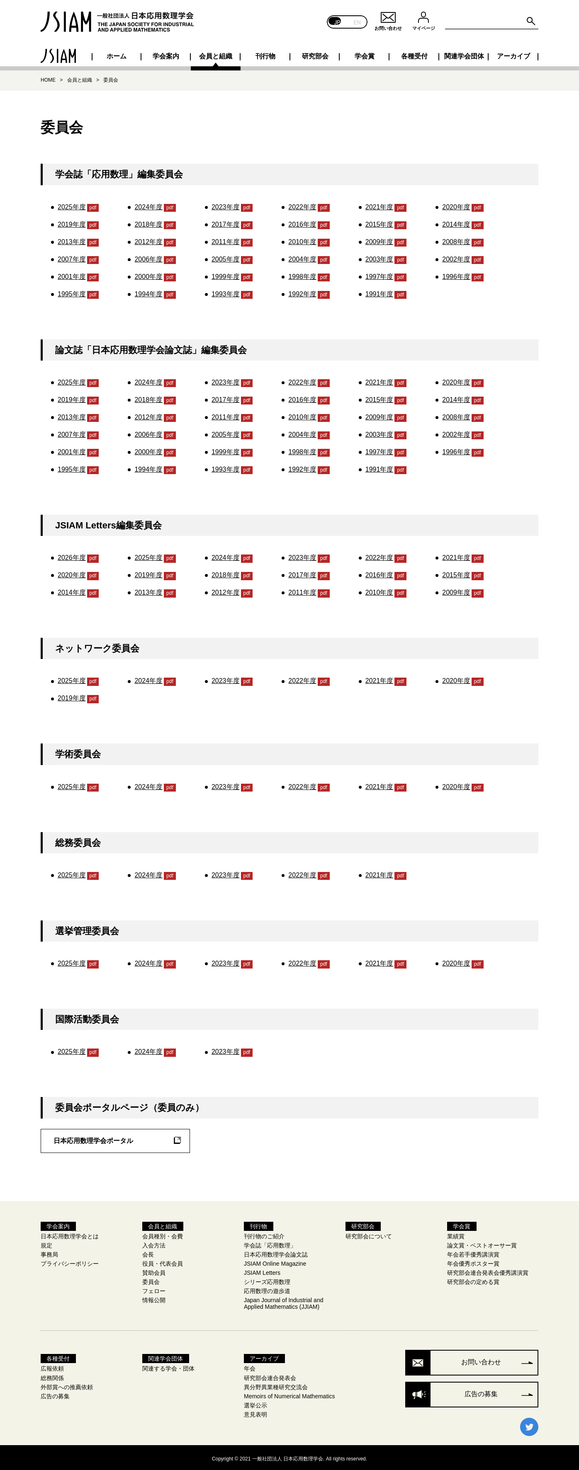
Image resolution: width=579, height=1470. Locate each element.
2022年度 (302, 204)
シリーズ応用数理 (267, 1279)
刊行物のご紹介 (264, 1233)
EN (357, 22)
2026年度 (72, 555)
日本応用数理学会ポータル (93, 1138)
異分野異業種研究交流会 (276, 1384)
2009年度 (379, 239)
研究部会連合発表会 (270, 1375)
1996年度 (456, 274)
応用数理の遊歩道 (267, 1288)
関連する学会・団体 (168, 1366)
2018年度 (148, 221)
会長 (148, 1252)
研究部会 (289, 54)
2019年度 (72, 221)
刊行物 (234, 54)
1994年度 (148, 291)
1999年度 (226, 274)
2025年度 (72, 204)
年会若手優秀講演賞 (473, 1252)
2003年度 (379, 256)
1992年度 (302, 291)
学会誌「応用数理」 (270, 1243)
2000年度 (148, 274)
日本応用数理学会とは (70, 1233)
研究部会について (368, 1233)
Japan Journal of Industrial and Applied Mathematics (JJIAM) (283, 1301)
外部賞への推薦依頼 (67, 1384)
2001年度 (72, 274)
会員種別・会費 (162, 1233)
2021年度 (379, 204)
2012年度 (148, 239)
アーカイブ (510, 54)
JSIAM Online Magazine (275, 1261)
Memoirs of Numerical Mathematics (289, 1393)
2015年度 (379, 221)
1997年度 (379, 274)
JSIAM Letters (262, 1270)
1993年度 (226, 291)
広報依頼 (52, 1366)
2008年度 (456, 239)
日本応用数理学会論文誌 (276, 1252)
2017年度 (226, 221)
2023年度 (226, 204)
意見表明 (255, 1412)
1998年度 (302, 274)
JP (337, 22)
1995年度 (72, 291)
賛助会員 (153, 1270)
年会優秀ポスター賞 (473, 1261)
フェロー (153, 1288)
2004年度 (302, 256)
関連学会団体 (455, 54)
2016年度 (302, 221)
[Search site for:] (491, 21)
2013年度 (72, 239)
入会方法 (153, 1243)
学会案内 (123, 54)
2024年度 (148, 204)
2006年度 (148, 256)
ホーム (68, 54)
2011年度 (226, 239)
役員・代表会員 (162, 1261)
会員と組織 (178, 54)
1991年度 (379, 291)
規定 (46, 1243)
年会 (249, 1366)
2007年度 (72, 256)
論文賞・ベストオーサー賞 (482, 1243)
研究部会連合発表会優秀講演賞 (487, 1270)
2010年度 (302, 239)
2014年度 (456, 221)
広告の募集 (55, 1393)
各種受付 (400, 54)
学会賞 (345, 54)
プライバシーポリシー (70, 1261)
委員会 (151, 1279)
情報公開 (153, 1297)
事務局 (49, 1252)
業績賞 (456, 1233)
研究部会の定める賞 (473, 1279)
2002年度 (456, 256)
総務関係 (52, 1375)
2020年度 (456, 204)
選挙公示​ (255, 1403)
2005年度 (226, 256)
